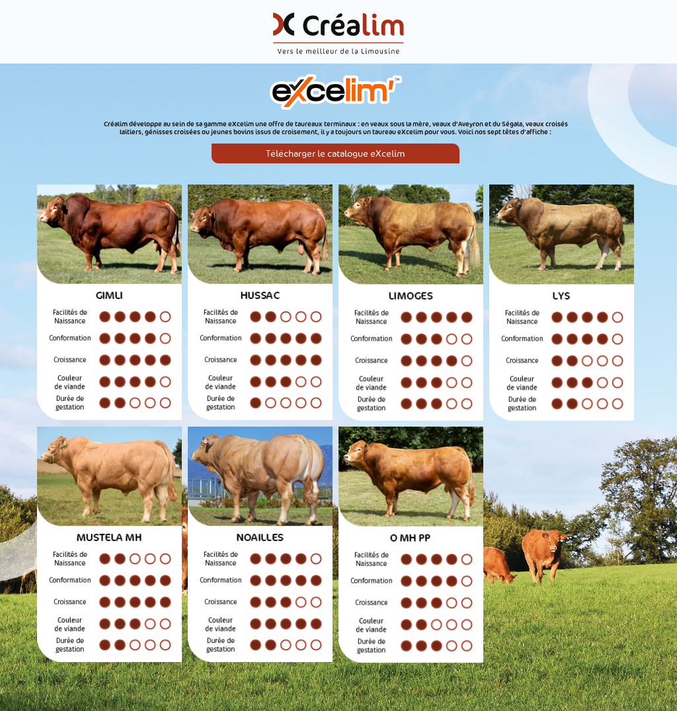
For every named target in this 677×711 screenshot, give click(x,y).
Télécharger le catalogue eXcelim (335, 153)
